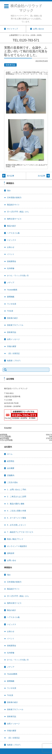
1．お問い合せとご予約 (16, 489)
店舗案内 (10, 475)
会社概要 (10, 468)
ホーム (9, 454)
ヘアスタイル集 (13, 233)
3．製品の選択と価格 (15, 504)
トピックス (11, 240)
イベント (10, 254)
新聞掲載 (10, 297)
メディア (10, 283)
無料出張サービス (14, 219)
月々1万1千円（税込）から (18, 212)
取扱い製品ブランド (15, 539)
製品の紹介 (11, 226)
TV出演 (10, 311)
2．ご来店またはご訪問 (16, 497)
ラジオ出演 (11, 304)
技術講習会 (11, 261)
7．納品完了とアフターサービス (20, 532)
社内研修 (10, 268)
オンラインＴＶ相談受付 (17, 546)
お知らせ (10, 247)
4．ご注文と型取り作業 (16, 511)
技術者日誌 (10, 65)
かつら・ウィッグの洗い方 (18, 275)
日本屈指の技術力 (14, 197)
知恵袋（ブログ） (14, 361)
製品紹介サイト (13, 205)
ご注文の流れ (12, 482)
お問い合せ (11, 560)
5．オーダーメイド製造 (16, 518)
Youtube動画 (12, 290)
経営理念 (10, 461)
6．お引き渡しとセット (16, 525)
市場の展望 (11, 346)
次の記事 (41, 176)
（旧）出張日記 (13, 353)
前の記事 (10, 176)
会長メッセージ (13, 339)
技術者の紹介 (12, 318)
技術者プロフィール (15, 325)
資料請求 (10, 553)
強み (9, 190)
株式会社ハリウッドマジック (26, 8)
